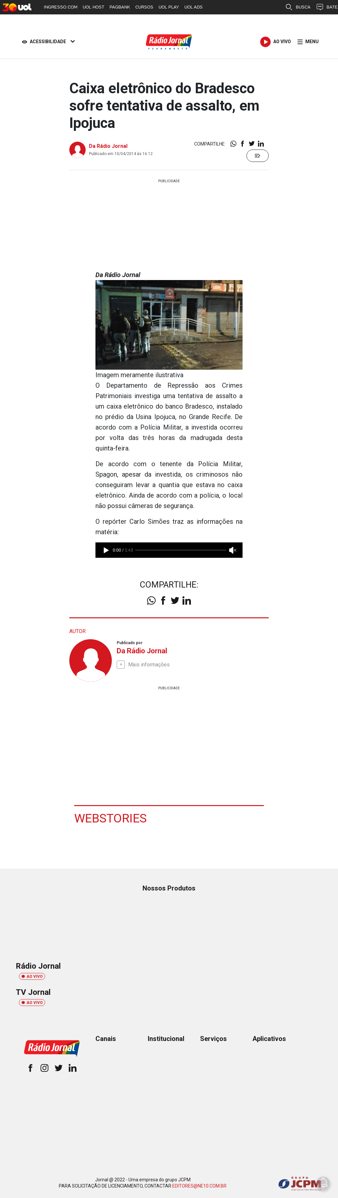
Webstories (110, 818)
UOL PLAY (169, 7)
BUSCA (298, 7)
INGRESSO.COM (60, 7)
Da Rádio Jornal (108, 146)
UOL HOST (93, 7)
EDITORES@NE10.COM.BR (199, 1185)
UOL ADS (193, 7)
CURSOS (144, 7)
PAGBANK (120, 7)
